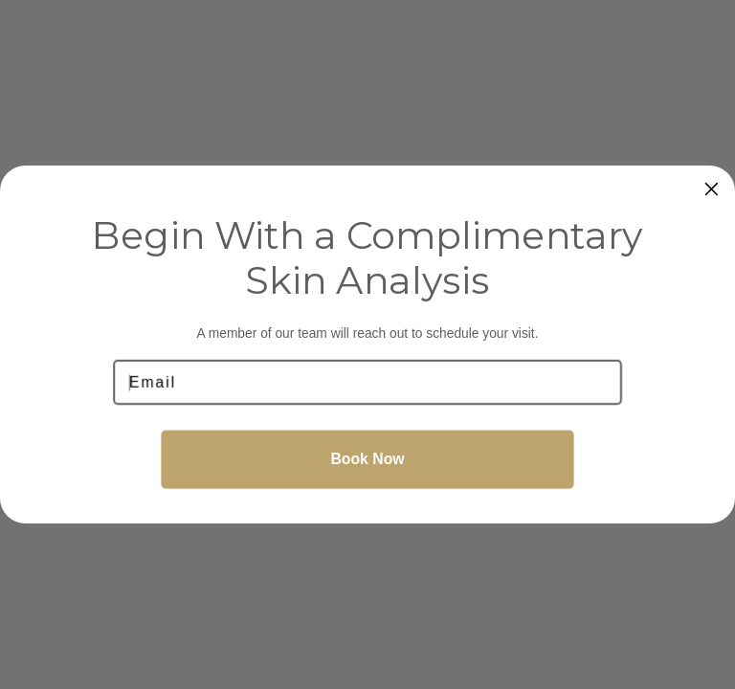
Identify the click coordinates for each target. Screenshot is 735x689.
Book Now (367, 459)
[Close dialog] (712, 189)
